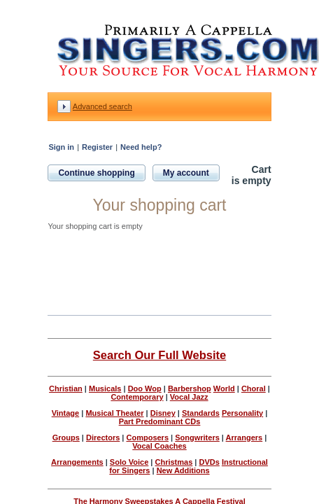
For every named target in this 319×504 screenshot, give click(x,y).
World (224, 388)
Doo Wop (145, 388)
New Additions (183, 470)
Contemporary (137, 397)
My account (186, 173)
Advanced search (102, 106)
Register (97, 147)
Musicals (105, 388)
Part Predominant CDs (160, 421)
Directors (103, 437)
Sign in (61, 147)
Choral (253, 388)
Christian (66, 388)
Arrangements (77, 462)
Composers (148, 437)
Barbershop (189, 388)
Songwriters (197, 437)
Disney (163, 413)
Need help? (141, 147)
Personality (242, 413)
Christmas (173, 462)
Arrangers (244, 437)
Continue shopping (96, 173)
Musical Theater (114, 413)
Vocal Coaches (159, 446)
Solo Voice (129, 462)
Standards (201, 413)
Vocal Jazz (189, 397)
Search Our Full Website (159, 355)
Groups (66, 437)
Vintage (66, 413)
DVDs (209, 462)
